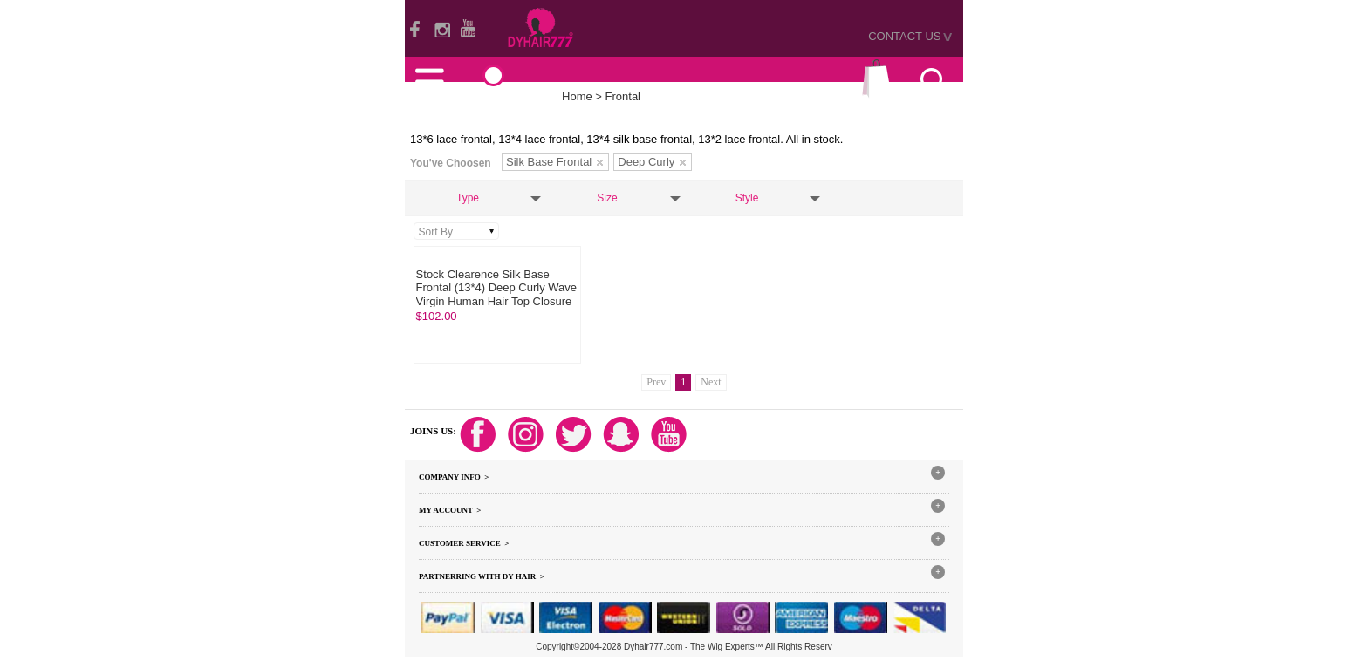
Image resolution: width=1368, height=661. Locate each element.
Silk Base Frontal (554, 161)
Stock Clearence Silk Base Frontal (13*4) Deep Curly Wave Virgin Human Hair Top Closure (496, 288)
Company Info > (454, 477)
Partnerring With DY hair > (481, 576)
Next (711, 382)
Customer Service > (464, 543)
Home (577, 96)
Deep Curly (652, 161)
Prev (656, 382)
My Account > (450, 510)
